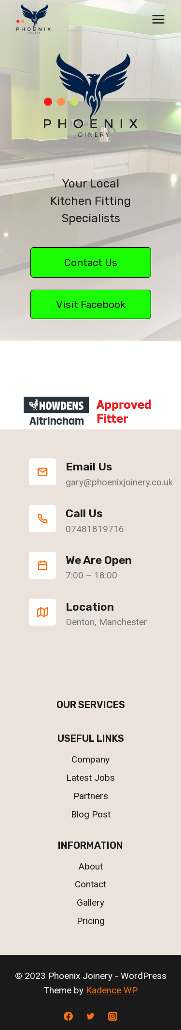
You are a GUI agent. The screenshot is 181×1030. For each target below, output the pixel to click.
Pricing (91, 920)
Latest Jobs (90, 777)
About (91, 866)
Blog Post (91, 814)
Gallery (90, 902)
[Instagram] (112, 1016)
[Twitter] (91, 1016)
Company (90, 759)
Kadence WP (112, 990)
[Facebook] (68, 1016)
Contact (90, 884)
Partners (90, 796)
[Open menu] (158, 19)
